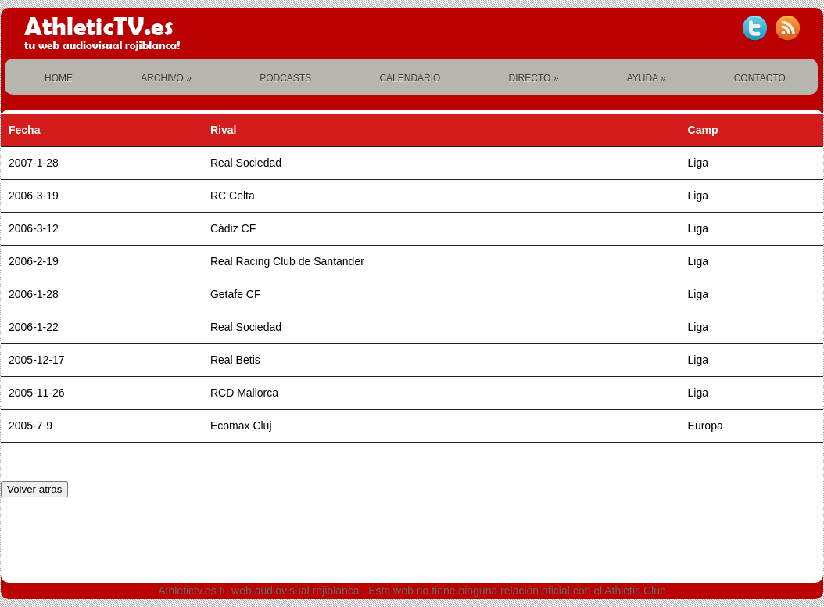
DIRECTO (534, 78)
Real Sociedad (245, 162)
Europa (705, 425)
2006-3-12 (34, 228)
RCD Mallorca (244, 392)
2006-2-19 (34, 261)
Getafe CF (235, 294)
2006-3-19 (34, 195)
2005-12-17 (37, 360)
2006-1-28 (34, 294)
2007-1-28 (34, 162)
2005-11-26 (37, 392)
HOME (59, 78)
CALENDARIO (409, 78)
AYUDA (646, 78)
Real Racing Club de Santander (287, 261)
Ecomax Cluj (241, 425)
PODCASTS (285, 78)
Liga (698, 162)
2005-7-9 (30, 425)
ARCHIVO (166, 78)
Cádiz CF (233, 228)
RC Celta (232, 195)
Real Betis (235, 360)
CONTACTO (760, 78)
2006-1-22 (34, 327)
